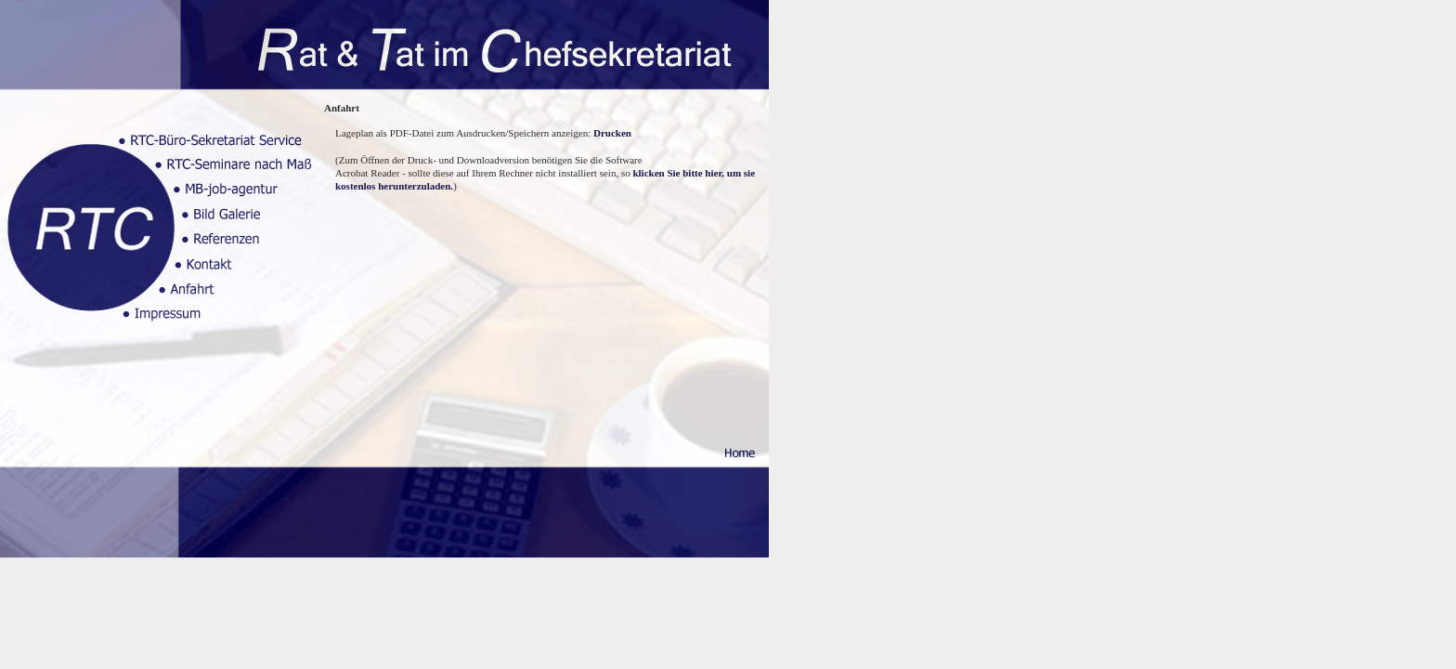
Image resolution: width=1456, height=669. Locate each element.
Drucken (611, 132)
